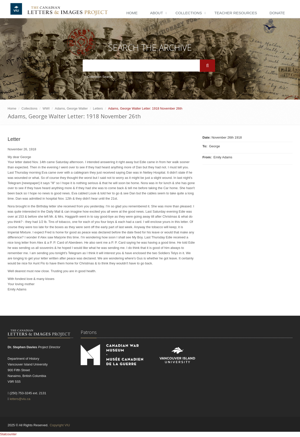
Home (132, 13)
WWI (46, 108)
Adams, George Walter (71, 108)
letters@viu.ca (20, 399)
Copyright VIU (60, 425)
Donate (277, 13)
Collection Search (99, 77)
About (156, 13)
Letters (98, 108)
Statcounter (8, 434)
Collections (188, 13)
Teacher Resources (235, 13)
